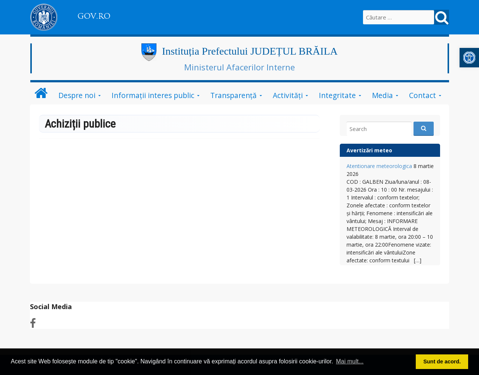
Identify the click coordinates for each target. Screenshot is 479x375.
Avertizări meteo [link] (369, 150)
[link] (469, 57)
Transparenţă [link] (233, 95)
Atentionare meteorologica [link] (379, 166)
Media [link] (382, 95)
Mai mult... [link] (350, 361)
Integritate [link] (337, 95)
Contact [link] (422, 95)
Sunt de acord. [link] (442, 362)
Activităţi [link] (288, 95)
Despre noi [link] (76, 95)
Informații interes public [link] (153, 95)
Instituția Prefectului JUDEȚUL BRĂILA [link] (250, 51)
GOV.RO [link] (93, 16)
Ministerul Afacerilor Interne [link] (239, 67)
